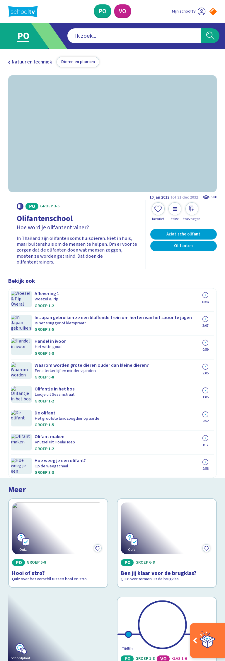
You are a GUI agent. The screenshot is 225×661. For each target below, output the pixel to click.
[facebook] (11, 607)
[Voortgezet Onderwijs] (122, 11)
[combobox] (104, 36)
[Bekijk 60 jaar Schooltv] (167, 416)
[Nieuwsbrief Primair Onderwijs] (165, 539)
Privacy (17, 536)
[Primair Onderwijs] (102, 11)
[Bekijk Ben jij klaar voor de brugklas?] (167, 331)
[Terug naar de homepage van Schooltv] (23, 11)
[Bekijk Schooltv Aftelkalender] (58, 416)
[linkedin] (36, 607)
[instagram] (24, 607)
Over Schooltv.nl (29, 528)
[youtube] (49, 607)
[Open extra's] (207, 640)
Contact (18, 511)
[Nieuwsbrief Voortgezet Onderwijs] (165, 558)
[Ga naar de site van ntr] (208, 622)
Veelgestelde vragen (34, 519)
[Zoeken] (210, 36)
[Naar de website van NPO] (213, 12)
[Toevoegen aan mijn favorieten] (158, 211)
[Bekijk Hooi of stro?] (58, 331)
